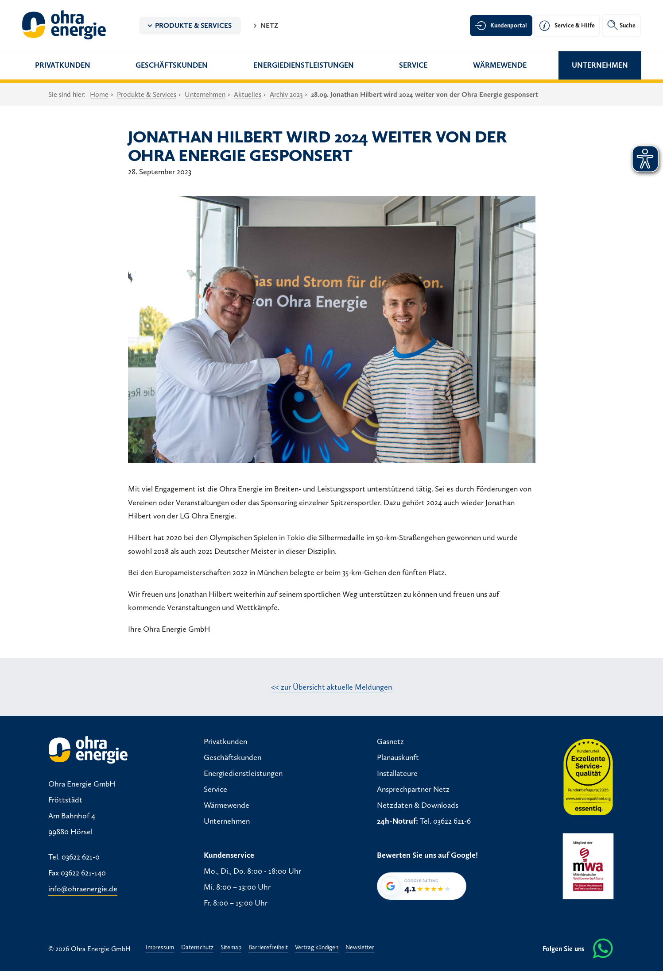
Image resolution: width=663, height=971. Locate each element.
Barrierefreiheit (268, 947)
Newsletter (359, 947)
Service (413, 65)
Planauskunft (398, 757)
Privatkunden (62, 65)
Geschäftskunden (172, 65)
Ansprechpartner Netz (413, 789)
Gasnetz (390, 741)
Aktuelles (247, 94)
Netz (269, 25)
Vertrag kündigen (316, 947)
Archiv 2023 (286, 94)
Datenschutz (197, 947)
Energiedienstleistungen (303, 65)
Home (99, 94)
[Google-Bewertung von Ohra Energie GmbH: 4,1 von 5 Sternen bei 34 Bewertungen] (421, 885)
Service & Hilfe (574, 25)
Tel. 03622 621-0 (74, 857)
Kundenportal (508, 25)
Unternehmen (600, 65)
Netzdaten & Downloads (417, 805)
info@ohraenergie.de (82, 889)
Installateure (397, 773)
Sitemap (231, 947)
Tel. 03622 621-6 (445, 821)
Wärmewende (500, 65)
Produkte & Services (193, 25)
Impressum (160, 947)
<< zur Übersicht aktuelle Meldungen (331, 687)
